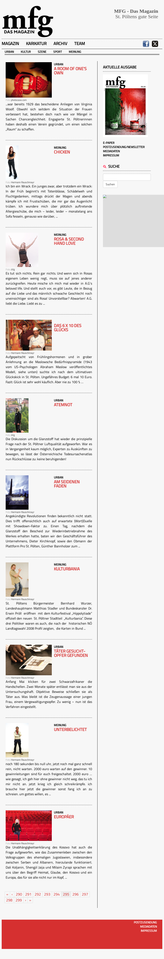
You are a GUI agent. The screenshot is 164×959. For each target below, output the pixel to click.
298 (9, 900)
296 (75, 894)
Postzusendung (145, 922)
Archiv (60, 43)
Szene (42, 51)
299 (19, 900)
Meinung (75, 51)
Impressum (111, 155)
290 (19, 894)
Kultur (26, 51)
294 (56, 894)
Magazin (10, 43)
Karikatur (36, 43)
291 (28, 894)
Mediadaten (111, 151)
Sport (57, 51)
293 (47, 894)
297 (85, 894)
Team (79, 43)
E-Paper (109, 142)
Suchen (110, 184)
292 (38, 894)
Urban (9, 51)
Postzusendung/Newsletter (124, 147)
